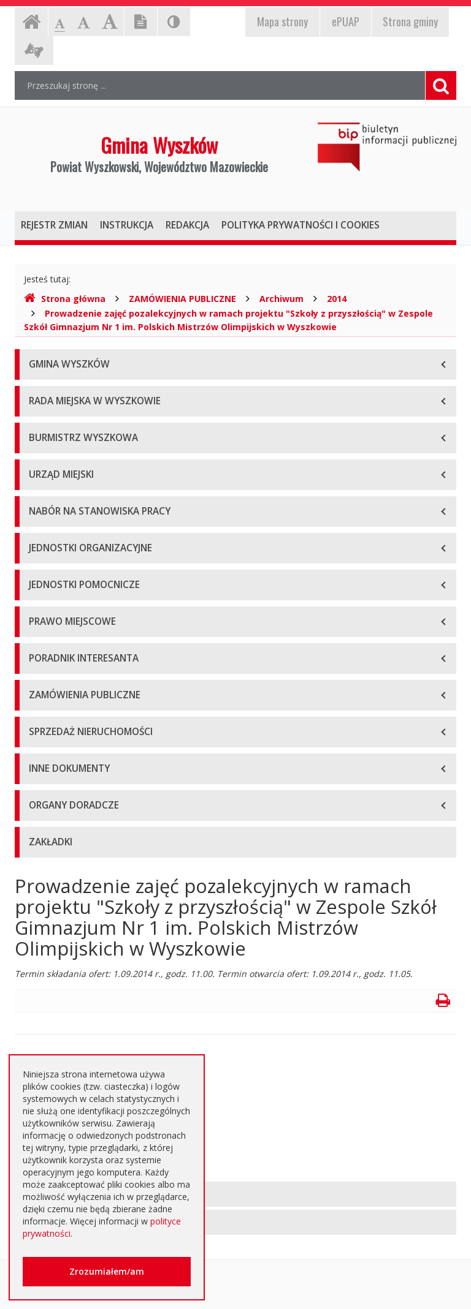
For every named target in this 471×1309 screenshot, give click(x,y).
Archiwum (281, 298)
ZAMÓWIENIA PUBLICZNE (182, 298)
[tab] (235, 1194)
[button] (235, 1194)
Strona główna (64, 298)
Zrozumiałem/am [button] (106, 1271)
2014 (337, 298)
